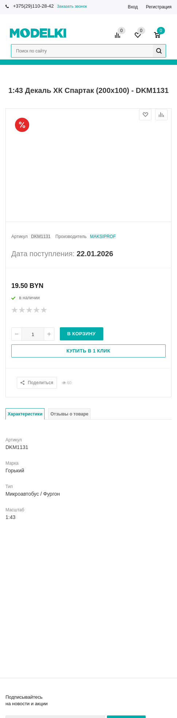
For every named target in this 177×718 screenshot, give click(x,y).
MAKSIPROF (103, 236)
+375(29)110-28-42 (33, 6)
